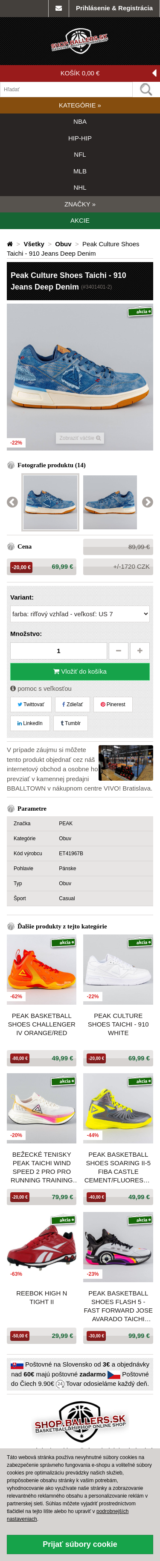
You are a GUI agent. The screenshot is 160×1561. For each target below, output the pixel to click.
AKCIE (80, 220)
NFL (80, 154)
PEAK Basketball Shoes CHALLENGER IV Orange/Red (42, 1024)
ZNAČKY (80, 204)
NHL (79, 187)
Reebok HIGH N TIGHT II (41, 1297)
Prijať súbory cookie (80, 1544)
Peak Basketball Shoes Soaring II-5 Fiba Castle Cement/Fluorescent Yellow (118, 1168)
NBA (80, 121)
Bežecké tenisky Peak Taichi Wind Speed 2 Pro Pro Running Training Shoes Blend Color (42, 1168)
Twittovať (30, 704)
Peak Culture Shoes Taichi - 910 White (118, 1024)
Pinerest (113, 704)
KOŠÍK (109, 73)
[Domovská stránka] (11, 244)
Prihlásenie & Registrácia (114, 8)
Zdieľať (72, 704)
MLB (80, 171)
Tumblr (71, 723)
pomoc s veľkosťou (41, 688)
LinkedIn (30, 723)
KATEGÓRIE (80, 105)
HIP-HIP (80, 138)
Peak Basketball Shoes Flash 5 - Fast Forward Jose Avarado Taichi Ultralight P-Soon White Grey (118, 1306)
